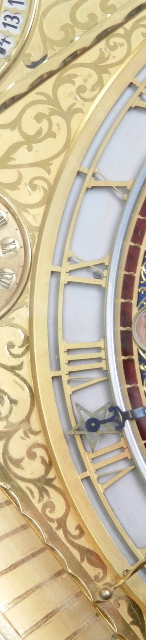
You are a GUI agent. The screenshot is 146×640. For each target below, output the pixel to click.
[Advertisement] (54, 51)
